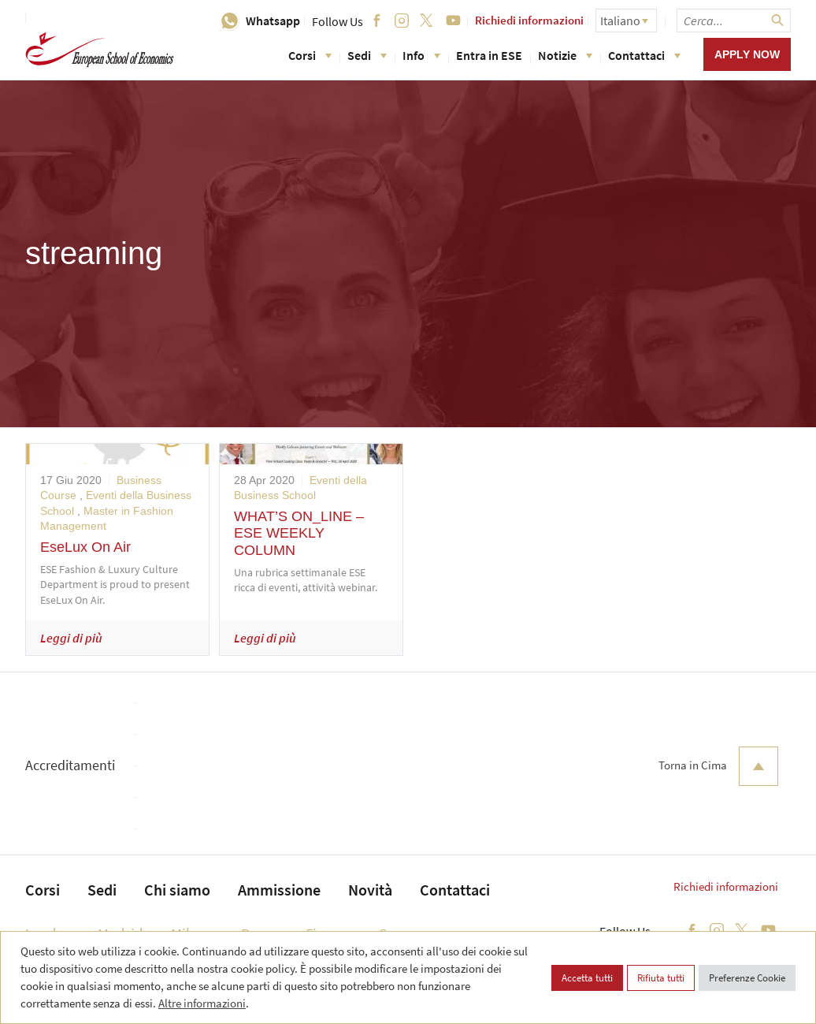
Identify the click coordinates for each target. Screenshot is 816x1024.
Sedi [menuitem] (102, 889)
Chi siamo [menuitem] (177, 889)
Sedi (367, 55)
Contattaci (644, 55)
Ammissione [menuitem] (279, 889)
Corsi (310, 55)
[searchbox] (734, 20)
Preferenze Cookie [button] (747, 978)
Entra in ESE (489, 55)
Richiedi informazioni (529, 20)
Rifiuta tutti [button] (660, 978)
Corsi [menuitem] (42, 889)
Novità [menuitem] (370, 889)
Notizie (565, 55)
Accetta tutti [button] (587, 978)
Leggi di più (71, 638)
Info (421, 55)
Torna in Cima (718, 766)
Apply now (747, 54)
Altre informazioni (202, 1003)
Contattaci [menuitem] (455, 889)
